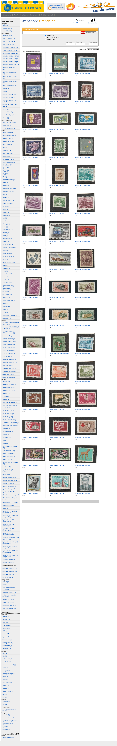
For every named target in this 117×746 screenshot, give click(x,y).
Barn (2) (5, 653)
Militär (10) (6, 250)
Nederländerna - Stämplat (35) (10, 447)
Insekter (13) (6, 215)
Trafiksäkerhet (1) (7, 306)
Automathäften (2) (8, 112)
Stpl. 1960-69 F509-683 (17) (10, 62)
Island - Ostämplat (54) (9, 353)
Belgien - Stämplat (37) (9, 387)
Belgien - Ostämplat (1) (9, 384)
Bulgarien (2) (6, 393)
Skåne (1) (5, 631)
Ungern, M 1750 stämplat (56, 73)
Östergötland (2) (7, 645)
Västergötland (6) (7, 28)
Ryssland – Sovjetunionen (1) (11, 721)
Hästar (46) (6, 209)
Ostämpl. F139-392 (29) (9, 94)
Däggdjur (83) (6, 156)
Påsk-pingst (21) (7, 682)
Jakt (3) (5, 218)
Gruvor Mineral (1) (8, 203)
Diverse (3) (6, 118)
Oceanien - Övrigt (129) (9, 605)
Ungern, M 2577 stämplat (56, 241)
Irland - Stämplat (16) (8, 414)
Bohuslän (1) (6, 619)
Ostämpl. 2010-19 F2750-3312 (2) (10, 105)
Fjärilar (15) (6, 168)
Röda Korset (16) (7, 274)
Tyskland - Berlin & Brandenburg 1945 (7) (9, 533)
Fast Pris (16, 15)
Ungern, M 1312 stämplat (30, 381)
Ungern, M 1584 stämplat (30, 241)
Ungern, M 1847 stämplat (56, 129)
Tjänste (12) (6, 88)
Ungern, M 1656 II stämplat (57, 101)
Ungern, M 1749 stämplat (30, 73)
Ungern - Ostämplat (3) (9, 562)
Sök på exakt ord (51, 39)
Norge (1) (5, 704)
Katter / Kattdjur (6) (8, 230)
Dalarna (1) (6, 622)
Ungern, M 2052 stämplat (30, 269)
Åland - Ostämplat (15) (9, 377)
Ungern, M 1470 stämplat (82, 269)
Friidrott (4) (6, 185)
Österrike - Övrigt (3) (8, 574)
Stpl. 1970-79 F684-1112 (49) (11, 65)
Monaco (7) (6, 443)
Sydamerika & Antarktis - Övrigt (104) (9, 595)
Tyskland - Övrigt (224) (9, 559)
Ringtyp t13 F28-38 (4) (9, 41)
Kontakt (43, 15)
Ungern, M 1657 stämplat (82, 101)
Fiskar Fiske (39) (7, 165)
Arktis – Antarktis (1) (8, 132)
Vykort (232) (5, 612)
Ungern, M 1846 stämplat (82, 129)
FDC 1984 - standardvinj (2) (10, 122)
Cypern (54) (6, 396)
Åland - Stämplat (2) (8, 374)
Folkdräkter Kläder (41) (9, 180)
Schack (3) (6, 277)
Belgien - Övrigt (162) (9, 390)
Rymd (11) (5, 271)
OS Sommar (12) (7, 294)
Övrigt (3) (5, 697)
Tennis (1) (5, 303)
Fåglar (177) (6, 197)
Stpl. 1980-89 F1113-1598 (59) (10, 68)
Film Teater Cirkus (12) (9, 162)
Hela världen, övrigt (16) (9, 608)
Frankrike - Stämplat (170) (10, 405)
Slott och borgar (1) (8, 691)
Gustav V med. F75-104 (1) (10, 50)
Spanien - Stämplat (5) (9, 489)
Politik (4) (5, 265)
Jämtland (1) (6, 628)
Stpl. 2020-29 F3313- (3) (9, 85)
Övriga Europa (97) (8, 577)
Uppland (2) (6, 637)
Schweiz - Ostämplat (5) (9, 477)
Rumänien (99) (7, 467)
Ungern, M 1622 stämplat (30, 157)
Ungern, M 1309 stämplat (56, 381)
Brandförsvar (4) (7, 144)
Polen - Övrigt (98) (8, 459)
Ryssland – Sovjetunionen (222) (10, 470)
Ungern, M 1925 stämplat (56, 213)
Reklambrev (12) (7, 125)
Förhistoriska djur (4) (8, 200)
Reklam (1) (6, 685)
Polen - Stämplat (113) (9, 456)
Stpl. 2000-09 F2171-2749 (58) (10, 77)
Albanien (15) (6, 381)
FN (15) (5, 177)
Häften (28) (6, 109)
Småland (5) (6, 634)
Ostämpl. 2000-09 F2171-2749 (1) (10, 101)
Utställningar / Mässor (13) (10, 315)
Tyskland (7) (6, 726)
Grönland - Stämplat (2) (9, 368)
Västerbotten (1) (7, 640)
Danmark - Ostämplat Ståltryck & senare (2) (9, 332)
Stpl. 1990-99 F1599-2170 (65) (10, 73)
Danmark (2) (6, 701)
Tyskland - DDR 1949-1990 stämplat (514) (10, 547)
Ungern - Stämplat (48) (9, 565)
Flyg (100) (5, 174)
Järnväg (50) (6, 224)
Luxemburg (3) (7, 437)
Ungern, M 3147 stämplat (56, 493)
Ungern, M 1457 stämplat (56, 297)
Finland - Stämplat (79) (9, 339)
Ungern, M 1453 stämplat (30, 353)
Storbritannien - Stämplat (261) (10, 498)
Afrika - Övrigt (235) (8, 599)
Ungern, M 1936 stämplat (30, 213)
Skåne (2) (5, 25)
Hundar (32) (6, 206)
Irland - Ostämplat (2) (8, 411)
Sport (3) (5, 694)
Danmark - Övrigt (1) (8, 336)
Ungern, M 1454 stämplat (82, 325)
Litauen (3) (6, 434)
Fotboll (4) (5, 182)
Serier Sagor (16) (7, 283)
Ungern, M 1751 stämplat (82, 157)
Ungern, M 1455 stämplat (82, 297)
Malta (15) (5, 440)
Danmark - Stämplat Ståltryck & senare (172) (11, 327)
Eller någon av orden (52, 37)
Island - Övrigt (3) (7, 356)
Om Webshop (34, 15)
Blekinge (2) (6, 616)
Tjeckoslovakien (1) (8, 724)
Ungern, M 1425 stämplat (30, 297)
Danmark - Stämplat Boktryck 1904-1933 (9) (11, 323)
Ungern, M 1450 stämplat (56, 185)
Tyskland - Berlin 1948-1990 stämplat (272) (10, 516)
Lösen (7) (5, 91)
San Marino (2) (7, 474)
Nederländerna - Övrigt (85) (10, 450)
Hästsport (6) (6, 212)
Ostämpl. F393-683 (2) (9, 97)
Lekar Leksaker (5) (8, 244)
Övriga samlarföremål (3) (10, 734)
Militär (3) (5, 679)
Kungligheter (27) (7, 238)
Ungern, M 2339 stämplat (82, 465)
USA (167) (5, 584)
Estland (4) (6, 399)
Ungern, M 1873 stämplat (30, 129)
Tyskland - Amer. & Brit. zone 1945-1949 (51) (11, 520)
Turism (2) (5, 309)
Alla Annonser (7, 15)
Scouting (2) (6, 280)
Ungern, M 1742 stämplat (82, 73)
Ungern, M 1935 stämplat (82, 185)
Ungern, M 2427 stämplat (56, 269)
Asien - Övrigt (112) (8, 602)
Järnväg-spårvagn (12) (9, 673)
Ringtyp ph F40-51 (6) (9, 44)
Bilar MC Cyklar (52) (8, 138)
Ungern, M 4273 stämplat (82, 493)
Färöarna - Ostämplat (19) (10, 362)
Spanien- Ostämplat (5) (9, 486)
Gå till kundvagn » (78, 23)
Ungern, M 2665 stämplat (30, 465)
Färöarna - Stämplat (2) (9, 359)
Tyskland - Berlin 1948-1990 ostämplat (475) (10, 511)
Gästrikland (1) (7, 625)
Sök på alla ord (51, 35)
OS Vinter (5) (6, 291)
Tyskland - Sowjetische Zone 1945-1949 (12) (11, 538)
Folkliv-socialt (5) (7, 659)
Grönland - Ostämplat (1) (10, 371)
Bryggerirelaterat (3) (8, 737)
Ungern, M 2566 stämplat (82, 241)
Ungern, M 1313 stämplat (82, 353)
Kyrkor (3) (5, 676)
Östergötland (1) (7, 31)
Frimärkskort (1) (7, 662)
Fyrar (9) (5, 194)
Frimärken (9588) (7, 21)
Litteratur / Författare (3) (9, 247)
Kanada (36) (6, 582)
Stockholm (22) (7, 648)
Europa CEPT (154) (8, 159)
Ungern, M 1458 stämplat (30, 325)
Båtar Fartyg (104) (8, 153)
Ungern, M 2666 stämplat (56, 465)
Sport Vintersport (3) (8, 286)
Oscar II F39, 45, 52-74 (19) (10, 47)
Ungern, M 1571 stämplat (82, 409)
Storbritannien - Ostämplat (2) (11, 495)
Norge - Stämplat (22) (9, 344)
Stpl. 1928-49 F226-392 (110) (11, 56)
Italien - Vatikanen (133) (9, 420)
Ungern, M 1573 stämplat (56, 409)
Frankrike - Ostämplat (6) (10, 402)
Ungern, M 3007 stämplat (30, 493)
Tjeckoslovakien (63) (8, 505)
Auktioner (25, 15)
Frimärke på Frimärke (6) (10, 188)
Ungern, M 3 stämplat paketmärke (59, 353)
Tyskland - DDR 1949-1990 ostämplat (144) (10, 542)
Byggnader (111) (7, 150)
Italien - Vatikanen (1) (8, 718)
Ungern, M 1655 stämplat (30, 101)
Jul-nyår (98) (6, 671)
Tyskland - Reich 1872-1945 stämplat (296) (10, 556)
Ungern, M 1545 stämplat (30, 409)
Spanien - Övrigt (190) (9, 492)
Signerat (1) (6, 688)
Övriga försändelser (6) (9, 128)
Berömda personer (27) (9, 135)
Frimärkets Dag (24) (8, 191)
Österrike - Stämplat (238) (10, 571)
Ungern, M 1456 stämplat (56, 325)
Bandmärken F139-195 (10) (10, 53)
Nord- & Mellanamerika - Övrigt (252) (9, 588)
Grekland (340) (7, 408)
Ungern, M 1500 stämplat (56, 437)
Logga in (50, 15)
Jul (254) (5, 221)
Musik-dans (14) (7, 253)
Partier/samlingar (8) (8, 115)
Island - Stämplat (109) (9, 350)
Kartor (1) (5, 227)
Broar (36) (5, 147)
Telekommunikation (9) (9, 300)
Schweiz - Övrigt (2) (8, 483)
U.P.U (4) (5, 312)
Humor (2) (5, 668)
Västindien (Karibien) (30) (10, 592)
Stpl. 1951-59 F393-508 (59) (10, 59)
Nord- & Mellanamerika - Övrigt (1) (9, 709)
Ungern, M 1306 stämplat (82, 381)
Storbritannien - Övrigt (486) (10, 502)
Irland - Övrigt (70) (8, 417)
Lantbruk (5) (6, 241)
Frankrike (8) (6, 715)
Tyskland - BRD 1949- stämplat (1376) (9, 529)
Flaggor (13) (6, 171)
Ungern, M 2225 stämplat (30, 185)
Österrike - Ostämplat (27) (10, 568)
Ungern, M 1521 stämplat (30, 437)
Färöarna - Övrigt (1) (8, 365)
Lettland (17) (6, 428)
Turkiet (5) (5, 508)
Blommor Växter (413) (9, 141)
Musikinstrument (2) (8, 256)
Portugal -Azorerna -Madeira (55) (10, 463)
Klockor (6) (6, 233)
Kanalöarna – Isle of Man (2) (10, 425)
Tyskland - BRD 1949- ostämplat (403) (9, 525)
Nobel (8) (5, 259)
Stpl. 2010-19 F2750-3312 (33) (10, 81)
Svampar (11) (6, 297)
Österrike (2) (6, 729)
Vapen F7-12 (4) (7, 35)
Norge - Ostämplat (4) (9, 347)
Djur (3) (5, 656)
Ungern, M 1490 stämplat (82, 437)
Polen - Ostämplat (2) (9, 453)
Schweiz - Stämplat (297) (10, 480)
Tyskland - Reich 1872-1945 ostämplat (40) (10, 551)
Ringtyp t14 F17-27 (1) (9, 38)
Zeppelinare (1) (7, 318)
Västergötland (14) (8, 643)
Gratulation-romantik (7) (9, 665)
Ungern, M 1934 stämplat (82, 213)
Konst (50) (5, 235)
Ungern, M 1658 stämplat (56, 157)
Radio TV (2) (6, 268)
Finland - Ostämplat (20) (9, 341)
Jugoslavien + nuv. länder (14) (11, 422)
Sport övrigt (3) (7, 288)
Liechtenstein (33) (8, 431)
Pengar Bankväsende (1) (10, 262)
